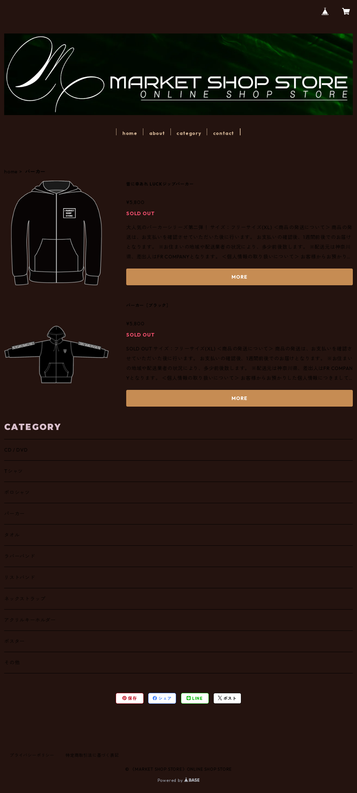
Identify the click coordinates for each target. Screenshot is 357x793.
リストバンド (19, 577)
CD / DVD (16, 450)
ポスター (14, 641)
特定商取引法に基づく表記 (92, 755)
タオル (12, 535)
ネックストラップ (24, 599)
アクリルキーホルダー (30, 620)
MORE (239, 277)
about (157, 133)
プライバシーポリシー (32, 755)
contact (223, 133)
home (129, 133)
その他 (12, 662)
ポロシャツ (17, 492)
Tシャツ (13, 471)
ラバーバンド (19, 556)
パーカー (14, 514)
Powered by (179, 780)
